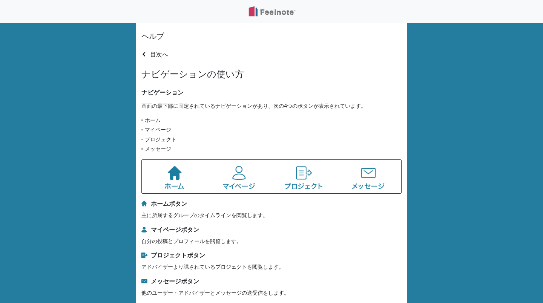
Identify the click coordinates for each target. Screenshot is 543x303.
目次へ (159, 54)
